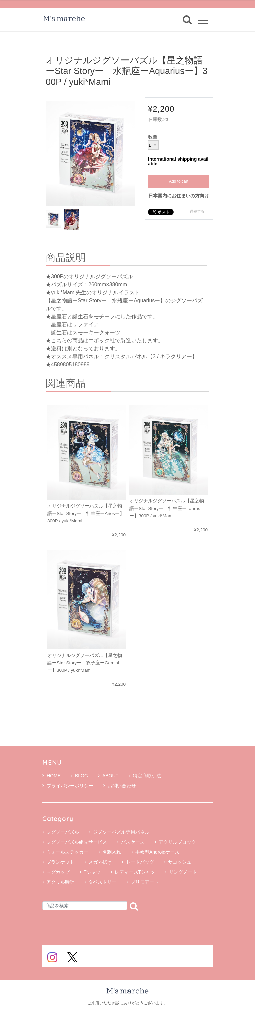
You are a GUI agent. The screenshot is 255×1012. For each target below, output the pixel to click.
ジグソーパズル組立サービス (76, 842)
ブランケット (60, 862)
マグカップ (58, 872)
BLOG (79, 775)
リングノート (183, 872)
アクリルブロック (177, 842)
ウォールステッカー (67, 852)
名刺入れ (111, 852)
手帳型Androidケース (157, 852)
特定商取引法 (145, 775)
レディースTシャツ (135, 872)
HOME (51, 775)
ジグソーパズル (62, 832)
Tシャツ (92, 872)
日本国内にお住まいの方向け (178, 195)
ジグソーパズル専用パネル (121, 832)
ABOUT (108, 775)
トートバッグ (140, 862)
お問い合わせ (119, 785)
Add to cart (178, 181)
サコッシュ (179, 862)
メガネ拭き (100, 862)
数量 (152, 137)
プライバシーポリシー (67, 785)
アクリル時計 (60, 882)
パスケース (133, 842)
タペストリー (102, 882)
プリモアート (145, 882)
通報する (197, 211)
